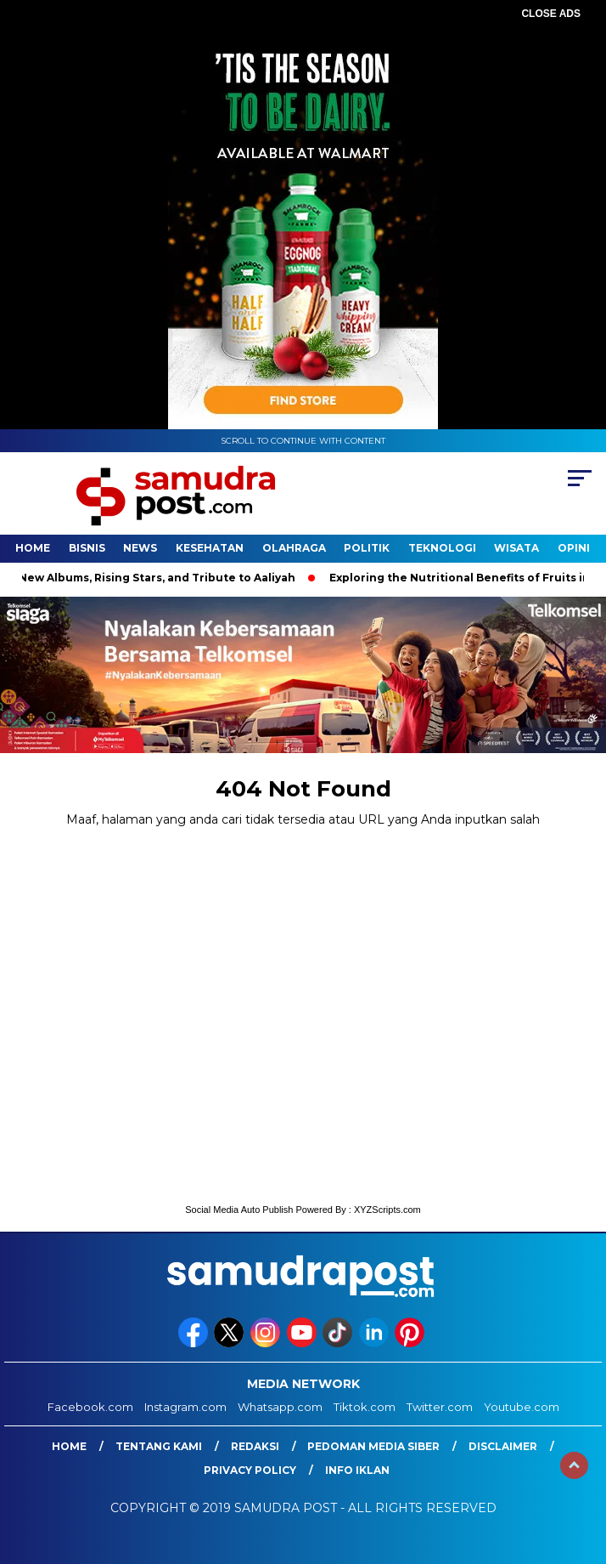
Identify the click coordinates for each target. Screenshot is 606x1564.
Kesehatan (210, 547)
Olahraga (294, 547)
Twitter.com (440, 1407)
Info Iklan (357, 1470)
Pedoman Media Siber (373, 1446)
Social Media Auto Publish (239, 1209)
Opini (574, 547)
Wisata (516, 547)
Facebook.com (90, 1407)
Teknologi (442, 547)
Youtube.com (521, 1407)
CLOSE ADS (551, 13)
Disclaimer (503, 1446)
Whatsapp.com (280, 1407)
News (140, 547)
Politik (367, 547)
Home (32, 547)
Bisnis (87, 547)
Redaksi (255, 1446)
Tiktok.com (365, 1407)
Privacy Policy (250, 1470)
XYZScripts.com (387, 1209)
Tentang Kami (158, 1446)
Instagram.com (185, 1407)
